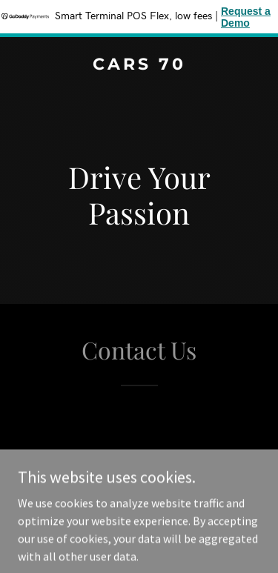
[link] (139, 65)
